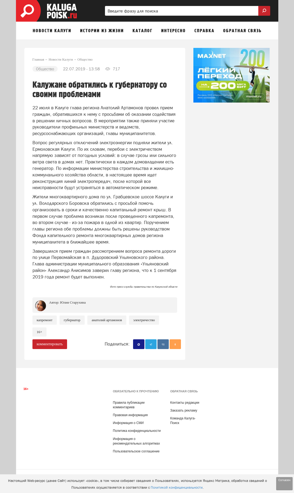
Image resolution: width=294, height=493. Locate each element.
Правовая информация (130, 415)
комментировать (50, 344)
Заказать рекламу (183, 410)
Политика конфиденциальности (137, 431)
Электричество (144, 320)
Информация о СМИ (128, 423)
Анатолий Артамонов (107, 320)
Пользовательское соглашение (136, 451)
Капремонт (44, 320)
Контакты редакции (184, 403)
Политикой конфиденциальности (177, 487)
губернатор (72, 320)
